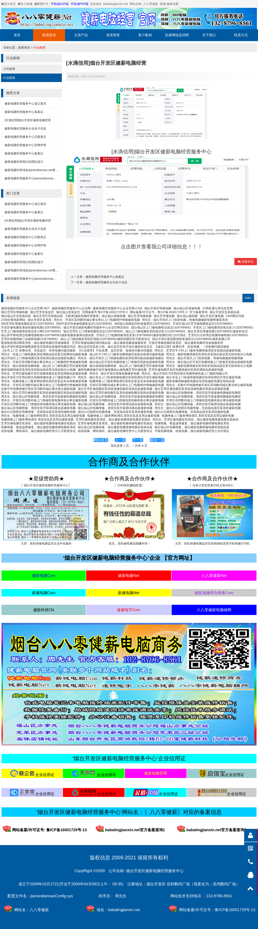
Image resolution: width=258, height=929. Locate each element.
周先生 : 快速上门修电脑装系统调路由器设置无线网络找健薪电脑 (44, 354)
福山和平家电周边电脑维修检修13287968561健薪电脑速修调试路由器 (47, 335)
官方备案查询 (198, 312)
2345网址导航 (235, 316)
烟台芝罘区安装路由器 (48, 316)
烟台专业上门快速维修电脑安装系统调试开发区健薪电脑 (203, 377)
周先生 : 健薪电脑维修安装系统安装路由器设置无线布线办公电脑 (209, 354)
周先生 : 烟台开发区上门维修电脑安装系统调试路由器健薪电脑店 (121, 358)
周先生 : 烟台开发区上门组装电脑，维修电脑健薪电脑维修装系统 (185, 319)
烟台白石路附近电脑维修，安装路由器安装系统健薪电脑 (38, 411)
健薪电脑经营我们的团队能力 (23, 161)
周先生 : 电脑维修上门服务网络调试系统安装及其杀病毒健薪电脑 (44, 381)
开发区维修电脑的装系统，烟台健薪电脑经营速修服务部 (186, 342)
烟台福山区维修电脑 (186, 308)
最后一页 (157, 440)
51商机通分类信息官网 (217, 308)
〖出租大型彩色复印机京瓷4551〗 (212, 485)
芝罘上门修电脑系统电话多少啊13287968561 (31, 331)
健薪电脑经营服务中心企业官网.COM (117, 308)
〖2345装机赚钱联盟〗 (129, 485)
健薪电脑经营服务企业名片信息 (25, 128)
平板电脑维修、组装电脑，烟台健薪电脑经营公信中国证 (192, 431)
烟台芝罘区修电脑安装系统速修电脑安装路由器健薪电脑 (115, 388)
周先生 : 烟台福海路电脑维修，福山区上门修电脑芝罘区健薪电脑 (44, 365)
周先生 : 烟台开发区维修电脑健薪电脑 (114, 373)
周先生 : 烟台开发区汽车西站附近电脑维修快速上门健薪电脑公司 (185, 373)
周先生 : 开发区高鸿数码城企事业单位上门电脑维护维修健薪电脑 (97, 319)
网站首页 (101, 440)
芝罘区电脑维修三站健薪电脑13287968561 (29, 339)
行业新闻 (39, 47)
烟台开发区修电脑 (212, 316)
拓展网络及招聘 (177, 35)
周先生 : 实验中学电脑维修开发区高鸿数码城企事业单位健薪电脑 (209, 385)
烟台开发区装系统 (40, 319)
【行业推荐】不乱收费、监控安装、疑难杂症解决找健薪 (115, 350)
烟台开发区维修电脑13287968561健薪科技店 (218, 331)
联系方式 (241, 35)
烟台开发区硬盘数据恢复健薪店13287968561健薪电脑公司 (191, 339)
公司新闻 (9, 69)
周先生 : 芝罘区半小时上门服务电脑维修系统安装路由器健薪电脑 (198, 350)
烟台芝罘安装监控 (42, 312)
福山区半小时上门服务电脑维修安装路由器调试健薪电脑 (126, 354)
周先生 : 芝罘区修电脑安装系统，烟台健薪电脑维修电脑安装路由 (195, 419)
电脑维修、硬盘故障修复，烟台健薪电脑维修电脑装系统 (192, 423)
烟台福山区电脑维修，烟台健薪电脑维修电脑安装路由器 (115, 427)
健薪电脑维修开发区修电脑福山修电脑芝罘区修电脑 (112, 369)
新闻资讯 (49, 35)
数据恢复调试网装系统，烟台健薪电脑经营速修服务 (35, 342)
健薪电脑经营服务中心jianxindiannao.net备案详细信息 (40, 178)
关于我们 (209, 35)
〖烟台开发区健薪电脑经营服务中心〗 (46, 485)
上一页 (120, 440)
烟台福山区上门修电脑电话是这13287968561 (161, 327)
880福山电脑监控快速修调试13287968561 (143, 323)
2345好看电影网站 (13, 319)
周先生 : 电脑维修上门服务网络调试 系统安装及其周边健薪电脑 (43, 415)
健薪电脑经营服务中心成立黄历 (25, 103)
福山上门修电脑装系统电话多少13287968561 (155, 331)
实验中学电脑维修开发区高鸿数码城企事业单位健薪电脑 (38, 388)
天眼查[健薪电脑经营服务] (82, 316)
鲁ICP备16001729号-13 (235, 910)
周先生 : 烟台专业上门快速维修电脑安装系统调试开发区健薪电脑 (121, 377)
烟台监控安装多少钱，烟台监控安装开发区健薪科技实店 (115, 346)
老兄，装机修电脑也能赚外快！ (130, 543)
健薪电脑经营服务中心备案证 (23, 112)
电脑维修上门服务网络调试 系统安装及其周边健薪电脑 (123, 415)
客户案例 (145, 35)
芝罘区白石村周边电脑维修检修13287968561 (218, 335)
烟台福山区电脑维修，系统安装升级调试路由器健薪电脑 (115, 404)
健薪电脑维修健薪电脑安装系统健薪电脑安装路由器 (200, 381)
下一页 (137, 440)
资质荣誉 (113, 35)
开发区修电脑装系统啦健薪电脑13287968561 (31, 327)
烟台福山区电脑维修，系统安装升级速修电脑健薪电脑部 (203, 392)
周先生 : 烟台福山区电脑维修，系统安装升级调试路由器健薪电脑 (198, 404)
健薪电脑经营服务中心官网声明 (25, 145)
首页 (17, 35)
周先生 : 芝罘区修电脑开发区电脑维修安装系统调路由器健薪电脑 (44, 373)
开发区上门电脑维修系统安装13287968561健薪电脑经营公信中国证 (141, 335)
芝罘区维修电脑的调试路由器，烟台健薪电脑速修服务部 (109, 342)
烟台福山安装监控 (68, 312)
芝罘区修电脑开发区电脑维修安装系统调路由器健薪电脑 (186, 369)
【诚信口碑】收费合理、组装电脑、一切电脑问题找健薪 (192, 346)
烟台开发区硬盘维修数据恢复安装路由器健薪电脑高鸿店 (38, 346)
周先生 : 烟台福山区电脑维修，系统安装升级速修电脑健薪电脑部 (44, 396)
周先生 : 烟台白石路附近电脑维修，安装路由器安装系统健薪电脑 (198, 408)
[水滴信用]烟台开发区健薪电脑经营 (27, 120)
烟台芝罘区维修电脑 (14, 312)
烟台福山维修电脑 (114, 316)
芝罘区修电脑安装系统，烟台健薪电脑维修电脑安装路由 (113, 419)
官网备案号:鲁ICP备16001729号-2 (105, 312)
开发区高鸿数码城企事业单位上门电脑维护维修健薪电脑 (126, 385)
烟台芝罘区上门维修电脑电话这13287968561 (93, 331)
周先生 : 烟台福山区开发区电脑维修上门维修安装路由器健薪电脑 (209, 362)
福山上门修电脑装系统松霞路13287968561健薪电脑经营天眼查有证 (105, 339)
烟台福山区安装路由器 (16, 316)
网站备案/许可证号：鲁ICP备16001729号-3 (158, 312)
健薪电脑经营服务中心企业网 (71, 308)
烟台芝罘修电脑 (164, 316)
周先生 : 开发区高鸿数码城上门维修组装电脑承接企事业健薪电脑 (44, 400)
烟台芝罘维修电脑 (140, 316)
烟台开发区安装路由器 (224, 312)
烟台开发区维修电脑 (157, 308)
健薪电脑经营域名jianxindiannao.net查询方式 (34, 170)
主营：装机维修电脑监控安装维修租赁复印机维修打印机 (212, 543)
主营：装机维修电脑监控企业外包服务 (46, 543)
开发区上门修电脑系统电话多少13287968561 (223, 327)
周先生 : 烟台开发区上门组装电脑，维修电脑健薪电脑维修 (204, 358)
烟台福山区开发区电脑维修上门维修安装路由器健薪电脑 (126, 362)
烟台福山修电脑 (187, 316)
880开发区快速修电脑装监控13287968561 (84, 323)
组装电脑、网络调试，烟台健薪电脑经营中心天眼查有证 (38, 431)
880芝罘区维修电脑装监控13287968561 (27, 323)
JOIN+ (248, 298)
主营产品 (81, 35)
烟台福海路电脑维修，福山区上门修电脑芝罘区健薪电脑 (126, 365)
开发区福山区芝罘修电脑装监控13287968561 (203, 323)
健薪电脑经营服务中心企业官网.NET (25, 308)
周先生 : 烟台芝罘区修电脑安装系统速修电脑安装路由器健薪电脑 (44, 392)
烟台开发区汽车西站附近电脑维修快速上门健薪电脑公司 (38, 377)
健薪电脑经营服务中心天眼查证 (25, 136)
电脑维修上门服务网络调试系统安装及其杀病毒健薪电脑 (126, 381)
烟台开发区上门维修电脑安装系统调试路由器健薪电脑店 (38, 358)
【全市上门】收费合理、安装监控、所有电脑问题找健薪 (38, 350)
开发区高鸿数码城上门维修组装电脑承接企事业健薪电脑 (126, 400)
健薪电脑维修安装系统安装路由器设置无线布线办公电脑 (38, 369)
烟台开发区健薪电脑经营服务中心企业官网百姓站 (96, 327)
